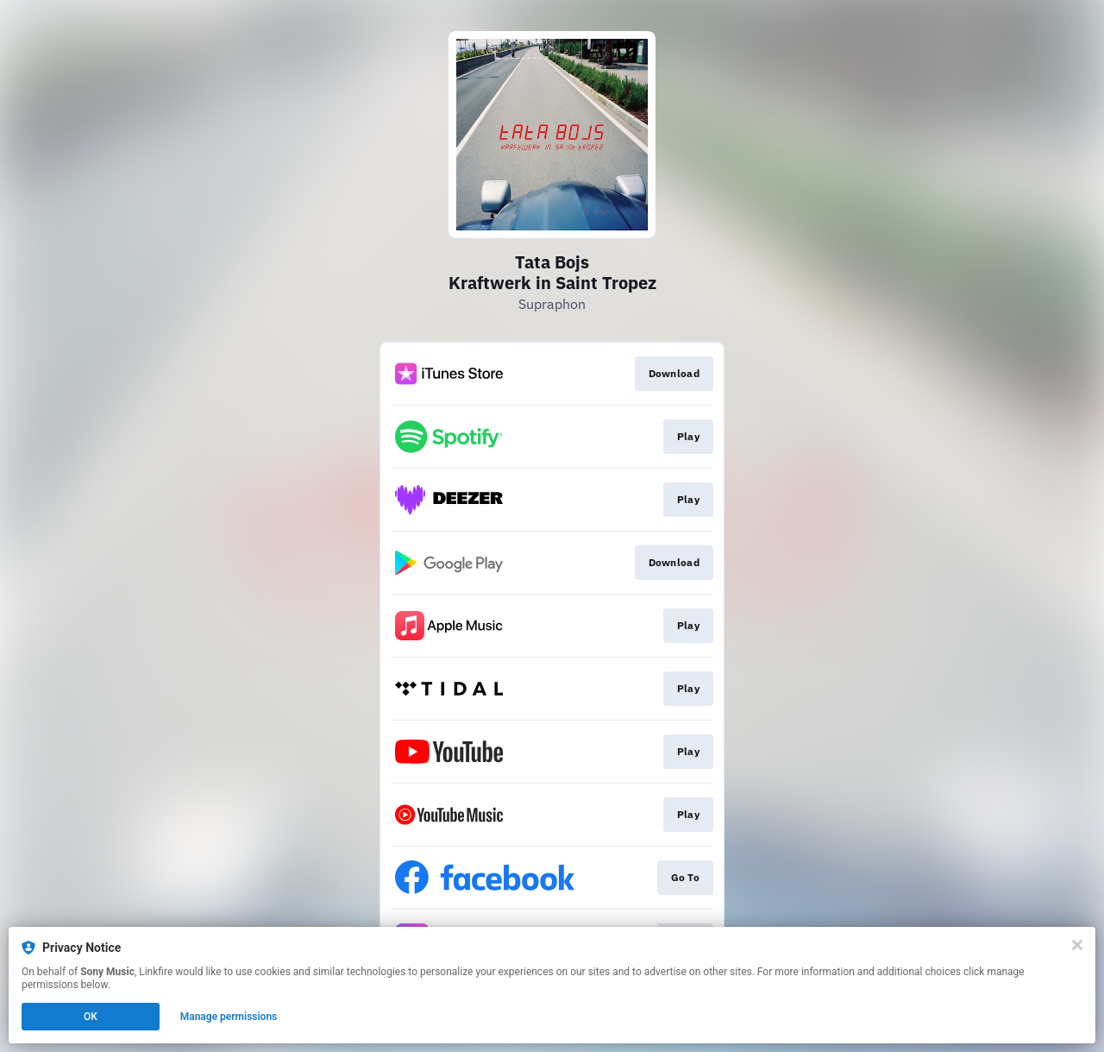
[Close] (1077, 945)
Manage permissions (229, 1017)
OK (90, 1017)
